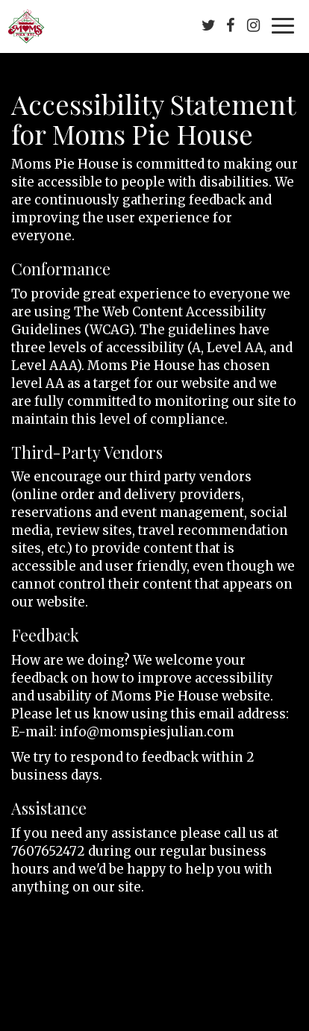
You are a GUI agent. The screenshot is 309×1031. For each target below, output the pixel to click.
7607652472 (48, 851)
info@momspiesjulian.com (147, 732)
